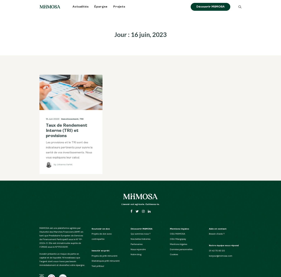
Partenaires (136, 239)
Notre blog (136, 250)
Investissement (69, 114)
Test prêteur (98, 261)
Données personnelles (181, 245)
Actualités (81, 6)
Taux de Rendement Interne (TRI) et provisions (66, 126)
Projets (119, 6)
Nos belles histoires (140, 234)
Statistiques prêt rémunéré (106, 256)
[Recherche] (240, 6)
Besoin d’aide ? (217, 229)
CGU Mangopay (178, 234)
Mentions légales (178, 239)
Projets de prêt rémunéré (104, 251)
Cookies (174, 250)
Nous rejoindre (138, 245)
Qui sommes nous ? (141, 229)
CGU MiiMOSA (177, 229)
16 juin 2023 (52, 114)
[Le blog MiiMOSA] (49, 7)
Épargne (101, 6)
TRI (82, 114)
